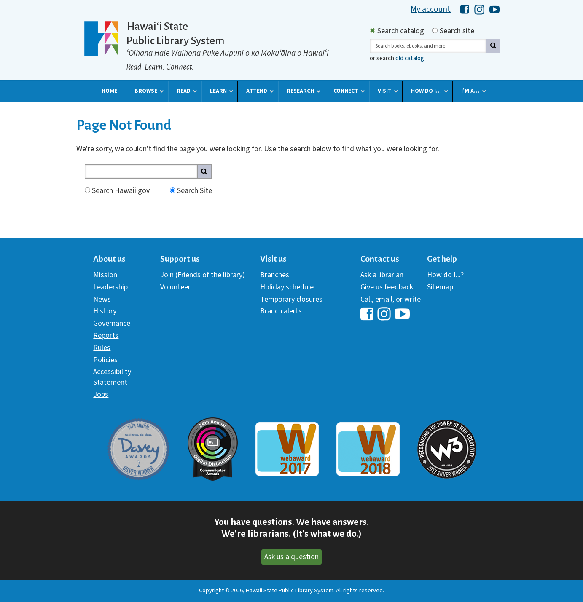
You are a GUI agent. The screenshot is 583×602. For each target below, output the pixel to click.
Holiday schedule (287, 287)
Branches (274, 275)
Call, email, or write (390, 299)
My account (431, 9)
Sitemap (440, 287)
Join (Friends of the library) (202, 275)
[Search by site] (435, 30)
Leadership (110, 287)
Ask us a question (291, 556)
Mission (105, 275)
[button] (109, 91)
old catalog (409, 58)
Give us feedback (386, 287)
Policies (105, 360)
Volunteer (175, 287)
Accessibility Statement (112, 377)
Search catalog (400, 31)
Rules (101, 347)
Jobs (100, 394)
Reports (105, 335)
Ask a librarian (381, 275)
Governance (111, 323)
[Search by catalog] (372, 30)
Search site (457, 31)
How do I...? (445, 275)
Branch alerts (281, 311)
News (102, 299)
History (104, 311)
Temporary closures (291, 299)
